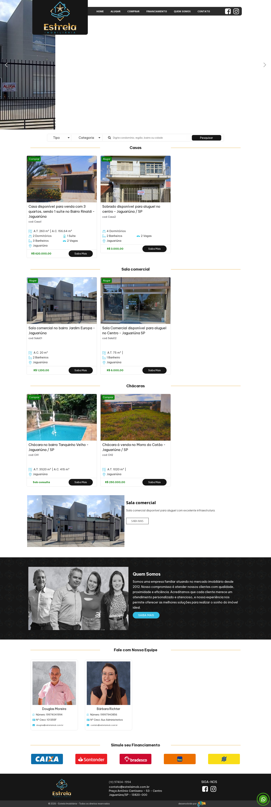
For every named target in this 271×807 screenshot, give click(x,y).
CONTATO (204, 11)
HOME (100, 11)
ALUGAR (115, 11)
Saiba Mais (80, 253)
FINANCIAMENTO (156, 11)
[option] (62, 207)
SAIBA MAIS (137, 521)
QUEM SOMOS (182, 11)
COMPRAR (133, 11)
